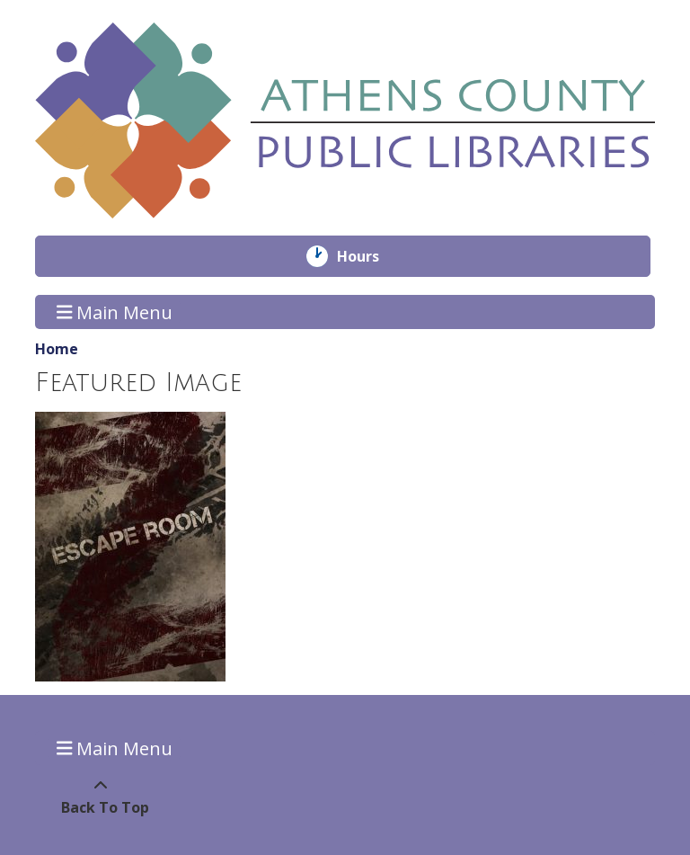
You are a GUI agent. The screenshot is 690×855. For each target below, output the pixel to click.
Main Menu (115, 311)
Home (56, 349)
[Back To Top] (100, 796)
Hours (370, 256)
